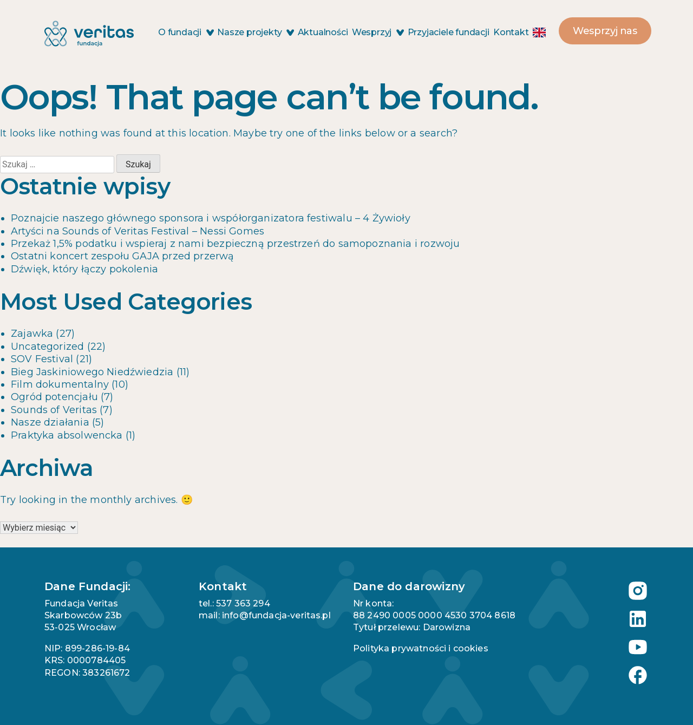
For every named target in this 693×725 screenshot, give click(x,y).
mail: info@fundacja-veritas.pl (265, 615)
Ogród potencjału (54, 397)
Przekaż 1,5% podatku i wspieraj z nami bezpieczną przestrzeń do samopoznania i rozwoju (235, 244)
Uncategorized (47, 346)
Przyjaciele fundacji (448, 32)
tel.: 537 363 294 (234, 603)
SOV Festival (42, 359)
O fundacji (185, 32)
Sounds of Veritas (54, 410)
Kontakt (511, 32)
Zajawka (32, 333)
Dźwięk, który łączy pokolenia (84, 269)
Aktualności (323, 32)
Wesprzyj (377, 32)
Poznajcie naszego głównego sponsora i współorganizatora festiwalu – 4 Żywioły (210, 218)
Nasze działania (50, 422)
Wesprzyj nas (605, 31)
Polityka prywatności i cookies (420, 648)
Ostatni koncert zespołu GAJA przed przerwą (122, 256)
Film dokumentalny (60, 384)
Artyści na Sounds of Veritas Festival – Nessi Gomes (137, 231)
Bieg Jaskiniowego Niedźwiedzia (92, 372)
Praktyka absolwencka (67, 435)
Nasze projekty (255, 32)
